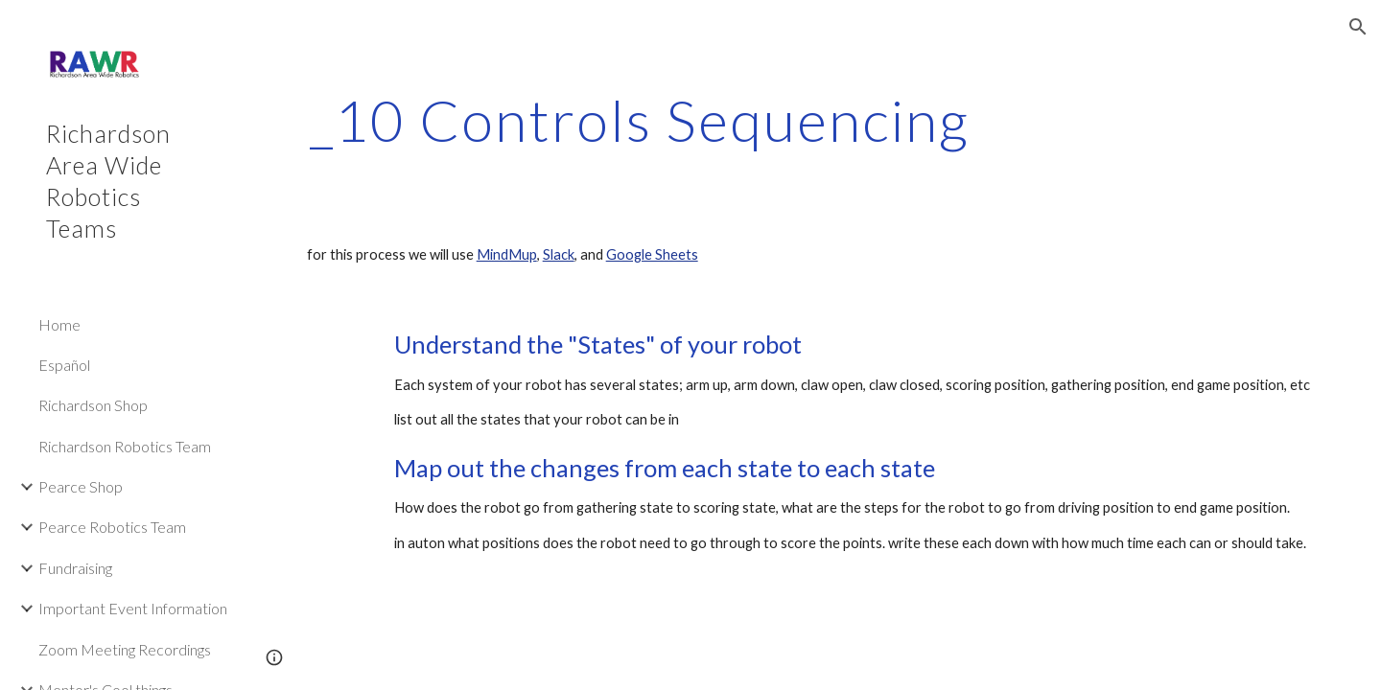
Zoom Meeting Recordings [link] (124, 649)
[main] (640, 119)
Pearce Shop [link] (80, 486)
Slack (558, 254)
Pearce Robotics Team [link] (112, 527)
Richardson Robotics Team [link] (124, 446)
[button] (1358, 27)
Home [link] (59, 324)
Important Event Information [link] (132, 608)
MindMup (507, 254)
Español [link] (64, 365)
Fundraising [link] (75, 568)
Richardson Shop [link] (93, 405)
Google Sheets (652, 254)
